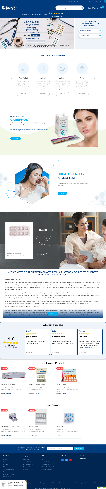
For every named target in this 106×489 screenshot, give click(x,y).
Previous (11, 77)
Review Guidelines (47, 468)
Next (94, 77)
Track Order (98, 1)
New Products (26, 458)
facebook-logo (62, 459)
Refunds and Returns (9, 471)
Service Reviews (46, 461)
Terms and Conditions (9, 468)
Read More (53, 312)
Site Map (5, 461)
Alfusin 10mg (33, 426)
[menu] (42, 16)
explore (62, 192)
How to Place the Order (48, 466)
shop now (15, 137)
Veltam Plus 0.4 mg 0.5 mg (10, 426)
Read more (33, 346)
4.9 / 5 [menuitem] (63, 13)
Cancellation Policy (8, 473)
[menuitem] (37, 16)
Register (96, 8)
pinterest (70, 459)
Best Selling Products (28, 463)
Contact (70, 1)
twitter (66, 459)
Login (90, 8)
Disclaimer (6, 466)
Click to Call (89, 1)
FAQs (82, 1)
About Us (6, 458)
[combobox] (69, 7)
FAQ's (43, 458)
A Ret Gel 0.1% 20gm (8, 384)
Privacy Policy (7, 476)
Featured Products (27, 461)
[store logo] (9, 7)
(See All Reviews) (56, 16)
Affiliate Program (46, 463)
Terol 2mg (59, 426)
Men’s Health (26, 466)
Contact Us (6, 463)
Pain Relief (25, 468)
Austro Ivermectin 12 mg (37, 384)
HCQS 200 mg (61, 384)
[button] (33, 46)
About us (77, 1)
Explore (23, 93)
